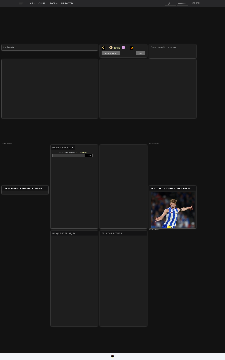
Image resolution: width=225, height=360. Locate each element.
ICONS (169, 188)
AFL (32, 3)
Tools (53, 3)
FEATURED (157, 188)
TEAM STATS (10, 188)
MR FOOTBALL (68, 3)
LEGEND (25, 188)
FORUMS (37, 188)
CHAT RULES (183, 188)
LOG (71, 147)
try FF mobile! (81, 152)
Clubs (41, 3)
